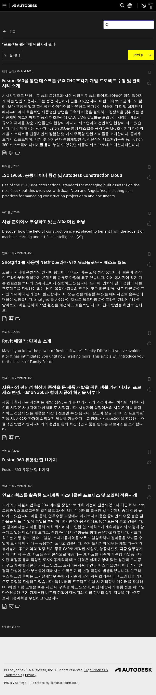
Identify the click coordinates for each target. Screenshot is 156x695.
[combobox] (138, 55)
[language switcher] (132, 5)
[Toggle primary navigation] (4, 5)
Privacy (30, 675)
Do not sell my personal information (54, 683)
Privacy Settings (15, 683)
